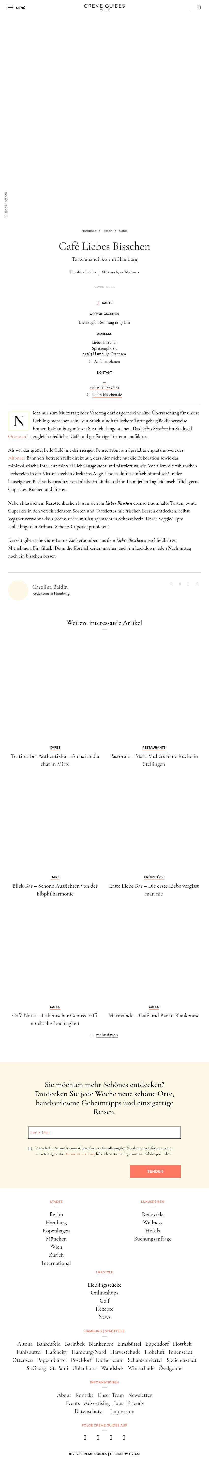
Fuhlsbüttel (29, 1352)
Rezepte (104, 1309)
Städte (56, 1202)
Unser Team (110, 1395)
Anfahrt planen (107, 361)
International (56, 1263)
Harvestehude (125, 1352)
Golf (104, 1301)
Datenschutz (88, 1411)
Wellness (152, 1222)
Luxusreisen (153, 1202)
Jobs (118, 1403)
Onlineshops (104, 1292)
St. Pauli (59, 1368)
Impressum (122, 1411)
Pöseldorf (81, 1360)
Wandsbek (112, 1368)
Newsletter (140, 1395)
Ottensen (17, 436)
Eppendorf (157, 1344)
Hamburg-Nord (88, 1352)
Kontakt (84, 1395)
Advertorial (104, 287)
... (104, 381)
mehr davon (107, 1034)
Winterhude (141, 1368)
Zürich (56, 1255)
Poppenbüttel (52, 1360)
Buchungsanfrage (152, 1238)
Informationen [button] (104, 1382)
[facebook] (85, 1439)
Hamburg (56, 1222)
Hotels (152, 1230)
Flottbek (182, 1344)
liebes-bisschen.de (107, 394)
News (104, 1317)
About (64, 1395)
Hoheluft (155, 1352)
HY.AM (134, 1454)
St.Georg (36, 1368)
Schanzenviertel (145, 1360)
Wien (56, 1247)
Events (72, 1403)
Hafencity (57, 1352)
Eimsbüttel (129, 1344)
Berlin (56, 1214)
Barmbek (75, 1344)
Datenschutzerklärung (79, 1154)
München (56, 1238)
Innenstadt (180, 1352)
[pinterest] (111, 1439)
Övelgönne (171, 1368)
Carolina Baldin (83, 272)
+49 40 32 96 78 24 (104, 387)
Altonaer (16, 458)
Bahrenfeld (49, 1344)
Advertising (97, 1403)
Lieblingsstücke (104, 1285)
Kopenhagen (56, 1230)
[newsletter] (124, 1439)
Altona (25, 1344)
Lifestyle (104, 1272)
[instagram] (98, 1439)
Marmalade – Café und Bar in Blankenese (154, 1015)
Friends (135, 1403)
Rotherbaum (110, 1360)
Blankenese (101, 1344)
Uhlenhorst (84, 1368)
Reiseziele (152, 1214)
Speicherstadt (182, 1360)
